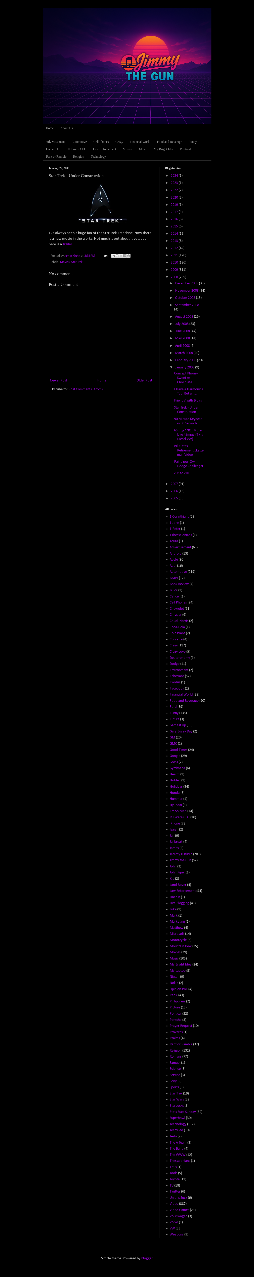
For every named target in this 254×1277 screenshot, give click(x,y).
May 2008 (183, 338)
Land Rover (178, 885)
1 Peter (175, 529)
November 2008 (187, 291)
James (174, 848)
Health (175, 774)
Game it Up (53, 149)
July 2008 (182, 324)
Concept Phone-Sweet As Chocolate (186, 378)
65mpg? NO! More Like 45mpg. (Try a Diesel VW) (188, 435)
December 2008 (187, 283)
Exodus (175, 682)
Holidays (176, 787)
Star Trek (77, 262)
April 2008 (183, 346)
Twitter (175, 1192)
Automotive (79, 141)
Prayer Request (181, 1026)
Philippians (177, 1001)
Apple (174, 560)
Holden (175, 780)
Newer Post (58, 380)
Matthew (176, 928)
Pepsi (173, 995)
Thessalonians (180, 1161)
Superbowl (177, 1118)
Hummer (176, 799)
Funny (193, 141)
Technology (98, 156)
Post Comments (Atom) (85, 389)
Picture (175, 1007)
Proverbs (176, 1032)
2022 (175, 190)
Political (185, 149)
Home (50, 128)
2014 (175, 234)
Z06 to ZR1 (182, 473)
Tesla (173, 1136)
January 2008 (185, 367)
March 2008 (184, 353)
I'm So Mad (178, 811)
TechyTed (176, 1130)
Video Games (179, 1210)
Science (175, 1069)
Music (143, 149)
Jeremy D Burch (181, 854)
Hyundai (176, 805)
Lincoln (175, 897)
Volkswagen (178, 1216)
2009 (175, 270)
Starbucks (177, 1106)
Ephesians (177, 676)
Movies (127, 149)
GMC (173, 744)
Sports (174, 1087)
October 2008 (185, 298)
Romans (176, 1057)
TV (171, 1186)
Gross (174, 762)
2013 (175, 241)
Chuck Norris (179, 621)
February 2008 (186, 360)
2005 (175, 498)
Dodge (175, 664)
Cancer (175, 596)
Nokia (174, 983)
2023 (175, 183)
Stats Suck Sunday (183, 1112)
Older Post (144, 380)
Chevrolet (177, 609)
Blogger (146, 1258)
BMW (174, 578)
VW (172, 1228)
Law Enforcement (104, 149)
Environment (179, 670)
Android (176, 554)
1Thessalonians (181, 535)
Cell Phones (101, 141)
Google (175, 756)
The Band (177, 1149)
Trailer (67, 244)
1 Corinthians (179, 517)
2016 (175, 219)
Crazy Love (178, 652)
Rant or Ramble (56, 156)
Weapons (177, 1234)
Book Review (179, 584)
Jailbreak (176, 842)
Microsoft (177, 934)
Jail (172, 836)
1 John (174, 523)
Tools (173, 1173)
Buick (173, 590)
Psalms (175, 1038)
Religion (78, 156)
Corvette (176, 639)
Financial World (140, 141)
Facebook (177, 689)
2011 (175, 255)
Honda (175, 793)
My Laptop (178, 971)
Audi (173, 566)
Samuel (175, 1063)
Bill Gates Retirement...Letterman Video (189, 450)
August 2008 (184, 317)
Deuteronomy (180, 658)
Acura (174, 541)
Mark (173, 916)
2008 (175, 277)
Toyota (175, 1179)
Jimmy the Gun (180, 860)
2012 (175, 248)
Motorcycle (178, 940)
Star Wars (177, 1100)
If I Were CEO (77, 149)
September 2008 (187, 305)
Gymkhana (177, 768)
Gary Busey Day (181, 731)
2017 (175, 212)
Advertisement (55, 141)
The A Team (178, 1143)
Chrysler (176, 615)
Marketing (177, 922)
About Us (66, 128)
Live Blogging (179, 903)
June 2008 (183, 331)
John (173, 866)
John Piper (177, 872)
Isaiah (174, 830)
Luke (173, 909)
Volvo (174, 1222)
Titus (173, 1167)
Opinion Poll (179, 989)
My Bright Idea (163, 149)
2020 (175, 198)
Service (175, 1075)
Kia (172, 879)
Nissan (174, 977)
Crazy (119, 141)
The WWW (178, 1155)
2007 (175, 484)
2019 (175, 205)
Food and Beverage (169, 141)
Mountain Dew (181, 946)
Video (174, 1204)
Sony (173, 1081)
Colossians (177, 633)
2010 (175, 263)
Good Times (178, 750)
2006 (175, 491)
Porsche (176, 1020)
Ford (173, 707)
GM (172, 737)
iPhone (175, 824)
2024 (175, 176)
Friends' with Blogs (188, 401)
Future (174, 719)
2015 (175, 226)
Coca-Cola (177, 627)
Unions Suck (178, 1198)
